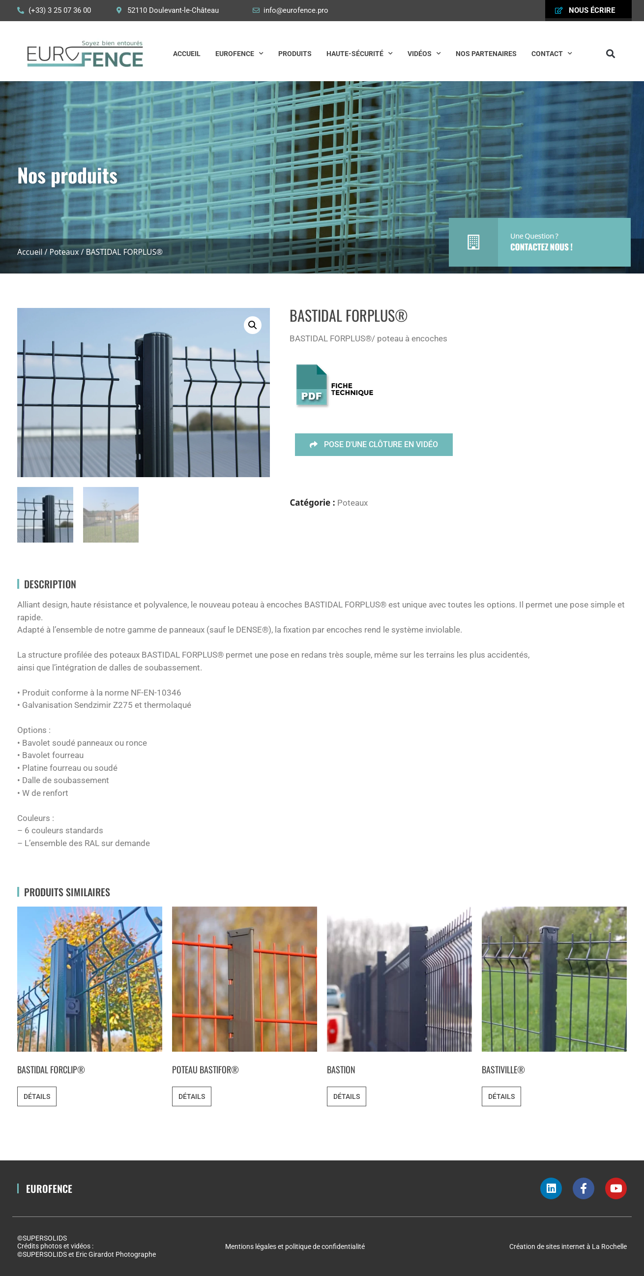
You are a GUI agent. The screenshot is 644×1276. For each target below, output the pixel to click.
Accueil (187, 54)
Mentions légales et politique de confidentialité (295, 1246)
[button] (611, 53)
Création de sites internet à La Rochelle (568, 1246)
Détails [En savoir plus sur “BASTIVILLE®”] (501, 1096)
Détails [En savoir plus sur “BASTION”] (346, 1096)
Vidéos (424, 53)
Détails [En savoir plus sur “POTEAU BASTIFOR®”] (191, 1096)
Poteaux (64, 251)
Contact (551, 53)
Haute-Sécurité (359, 53)
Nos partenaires (486, 54)
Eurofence (239, 53)
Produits (295, 54)
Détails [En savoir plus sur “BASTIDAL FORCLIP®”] (37, 1096)
